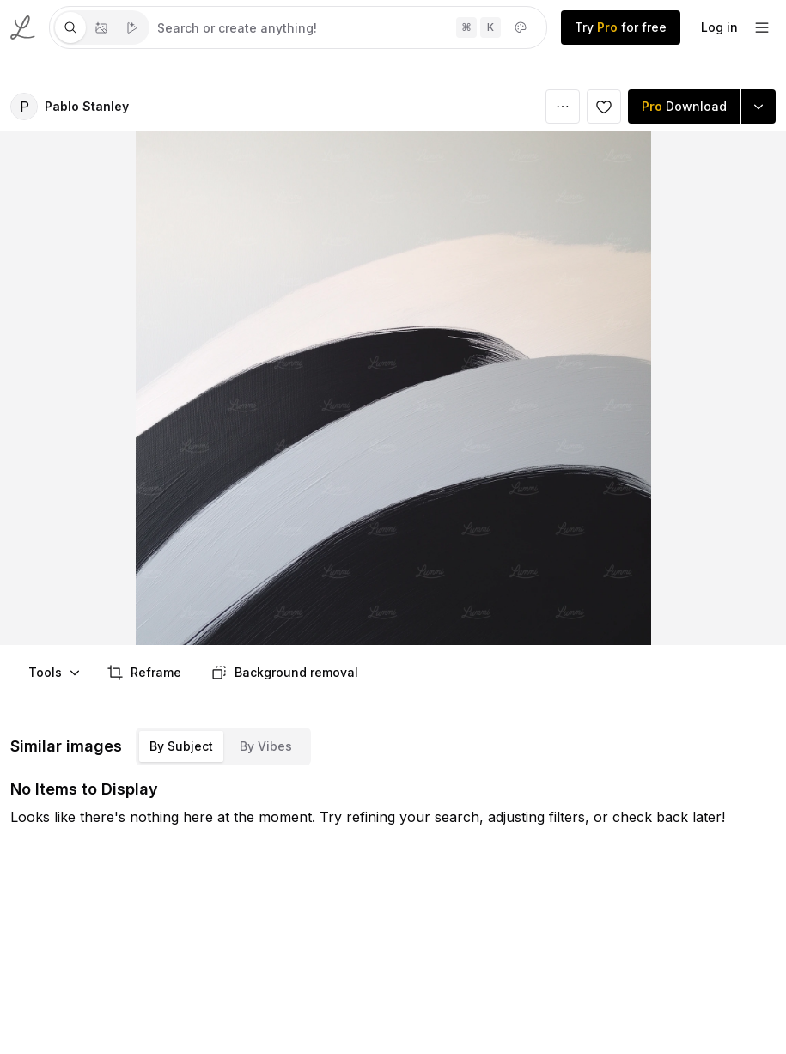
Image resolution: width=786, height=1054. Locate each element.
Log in (719, 27)
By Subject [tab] (181, 746)
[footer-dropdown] (762, 27)
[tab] (70, 27)
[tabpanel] (347, 27)
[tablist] (101, 27)
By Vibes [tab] (266, 746)
